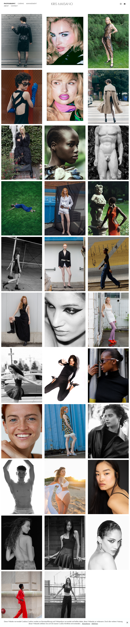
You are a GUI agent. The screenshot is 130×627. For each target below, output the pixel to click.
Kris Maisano (62, 4)
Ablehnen (94, 624)
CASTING (21, 3)
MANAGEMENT (31, 3)
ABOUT (6, 6)
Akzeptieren (86, 624)
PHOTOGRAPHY (9, 3)
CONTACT (14, 6)
